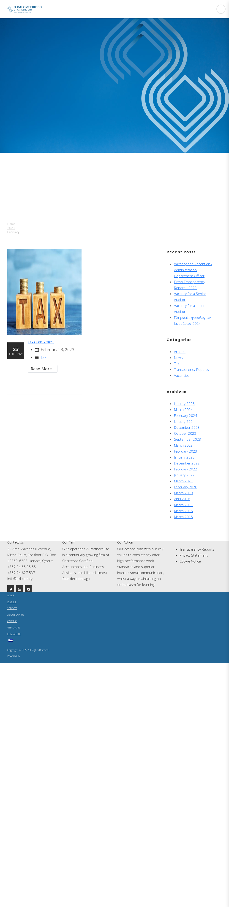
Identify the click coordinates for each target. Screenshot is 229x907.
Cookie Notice (190, 561)
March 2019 (183, 493)
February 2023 (185, 451)
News (178, 357)
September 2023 (187, 439)
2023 (11, 228)
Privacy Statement (194, 555)
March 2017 (183, 505)
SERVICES (12, 608)
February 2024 (185, 415)
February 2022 (185, 469)
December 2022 (187, 463)
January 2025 (184, 403)
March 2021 (183, 481)
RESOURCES (13, 627)
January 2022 (184, 475)
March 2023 (183, 445)
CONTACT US (14, 634)
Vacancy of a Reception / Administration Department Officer (193, 270)
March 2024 (183, 409)
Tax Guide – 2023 (41, 342)
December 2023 (187, 427)
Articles (179, 351)
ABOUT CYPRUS (15, 614)
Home (11, 224)
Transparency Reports (191, 369)
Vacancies (182, 375)
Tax (43, 357)
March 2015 (183, 516)
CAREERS (12, 621)
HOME (10, 595)
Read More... (43, 369)
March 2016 (183, 510)
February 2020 (185, 487)
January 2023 (184, 457)
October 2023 (185, 433)
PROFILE (11, 602)
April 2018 (182, 499)
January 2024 (184, 421)
